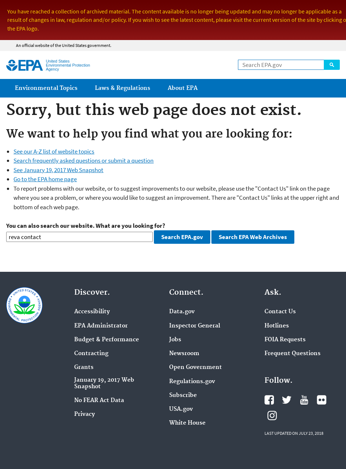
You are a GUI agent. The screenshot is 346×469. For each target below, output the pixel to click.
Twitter (286, 400)
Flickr (321, 400)
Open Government (195, 367)
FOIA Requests (285, 340)
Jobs (175, 340)
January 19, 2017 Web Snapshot (104, 383)
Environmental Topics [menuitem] (46, 88)
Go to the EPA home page (45, 179)
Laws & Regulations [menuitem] (122, 88)
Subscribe (183, 395)
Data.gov (182, 312)
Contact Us (280, 312)
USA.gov (181, 409)
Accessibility (92, 312)
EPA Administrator (101, 326)
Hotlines (277, 326)
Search (332, 65)
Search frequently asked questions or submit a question (83, 160)
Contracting (91, 353)
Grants (84, 367)
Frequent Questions (293, 353)
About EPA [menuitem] (183, 88)
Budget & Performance (106, 340)
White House (187, 423)
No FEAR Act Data (99, 400)
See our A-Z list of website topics (53, 151)
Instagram (272, 415)
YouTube (304, 400)
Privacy (84, 414)
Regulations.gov (192, 381)
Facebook (269, 400)
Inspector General (194, 326)
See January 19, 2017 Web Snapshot (58, 170)
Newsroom (184, 353)
